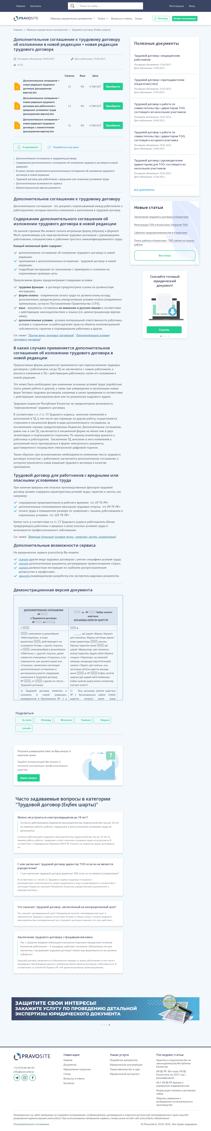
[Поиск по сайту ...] (110, 6)
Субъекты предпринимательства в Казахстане (160, 232)
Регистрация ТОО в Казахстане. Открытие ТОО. (161, 224)
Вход (192, 6)
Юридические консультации (126, 1064)
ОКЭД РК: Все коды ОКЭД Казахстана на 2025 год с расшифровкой (171, 1074)
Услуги (101, 18)
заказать (24, 576)
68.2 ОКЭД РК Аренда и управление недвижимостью (172, 1084)
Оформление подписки (77, 1069)
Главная (20, 6)
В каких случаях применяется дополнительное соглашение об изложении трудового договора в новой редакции (65, 172)
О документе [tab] (30, 147)
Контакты (35, 6)
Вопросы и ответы (121, 18)
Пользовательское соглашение (31, 1124)
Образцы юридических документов (71, 18)
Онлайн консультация (185, 18)
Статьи (138, 18)
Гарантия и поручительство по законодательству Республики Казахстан (173, 1063)
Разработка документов (123, 1060)
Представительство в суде (125, 1069)
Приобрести (113, 86)
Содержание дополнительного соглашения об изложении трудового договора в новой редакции (67, 164)
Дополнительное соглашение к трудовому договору (46, 158)
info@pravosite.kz (24, 1071)
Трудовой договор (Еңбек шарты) (91, 29)
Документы (69, 1064)
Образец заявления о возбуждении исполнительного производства (174, 1101)
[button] (139, 305)
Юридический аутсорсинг (125, 1073)
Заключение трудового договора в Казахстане (161, 216)
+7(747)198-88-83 (24, 1067)
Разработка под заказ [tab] (66, 147)
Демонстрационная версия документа (38, 187)
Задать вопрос (28, 777)
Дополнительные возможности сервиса (39, 183)
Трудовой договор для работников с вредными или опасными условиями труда (62, 179)
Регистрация (176, 6)
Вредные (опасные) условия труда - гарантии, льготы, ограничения (72, 537)
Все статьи (165, 255)
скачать (23, 559)
